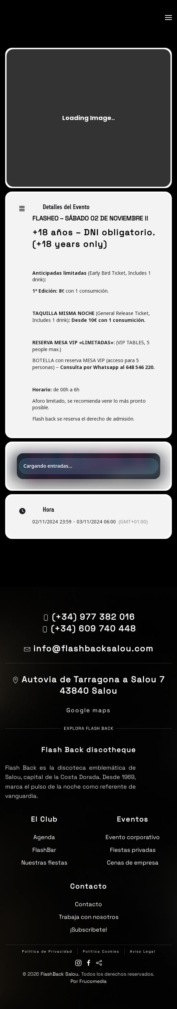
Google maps (88, 710)
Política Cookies (101, 951)
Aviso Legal (142, 951)
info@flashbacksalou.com (89, 648)
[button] (168, 17)
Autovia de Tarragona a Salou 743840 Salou (88, 685)
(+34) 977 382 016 (93, 616)
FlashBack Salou (59, 974)
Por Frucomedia (88, 981)
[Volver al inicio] (22, 17)
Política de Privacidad (47, 951)
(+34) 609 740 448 (93, 628)
